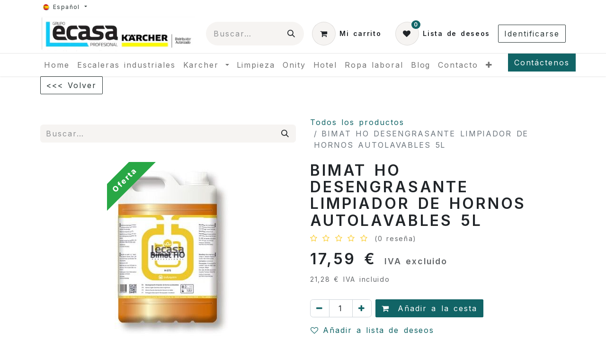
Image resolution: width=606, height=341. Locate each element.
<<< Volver (71, 85)
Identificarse (532, 33)
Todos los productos (357, 122)
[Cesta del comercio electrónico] (346, 33)
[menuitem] (56, 64)
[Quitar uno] (320, 308)
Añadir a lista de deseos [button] (372, 330)
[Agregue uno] (362, 308)
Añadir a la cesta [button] (429, 308)
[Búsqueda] (291, 33)
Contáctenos (542, 62)
